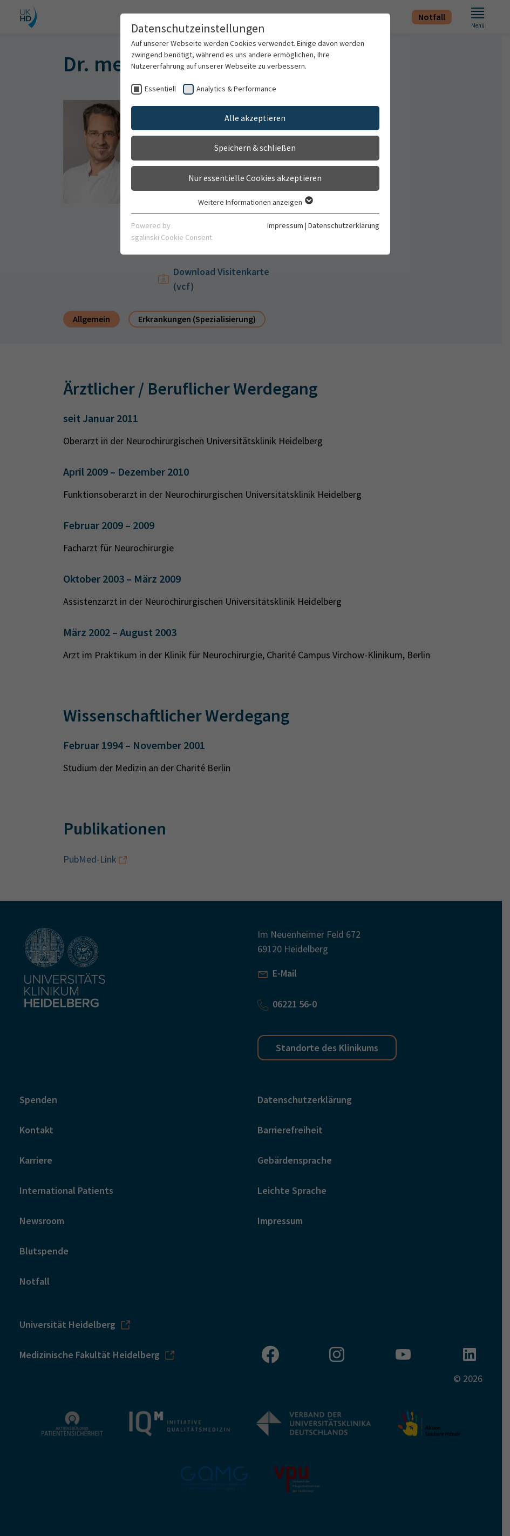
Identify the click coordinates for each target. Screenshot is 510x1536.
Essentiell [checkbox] (160, 89)
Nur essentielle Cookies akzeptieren (255, 177)
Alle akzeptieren (255, 117)
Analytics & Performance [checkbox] (236, 89)
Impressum (285, 225)
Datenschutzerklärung (343, 225)
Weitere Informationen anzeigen (255, 202)
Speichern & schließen (255, 147)
